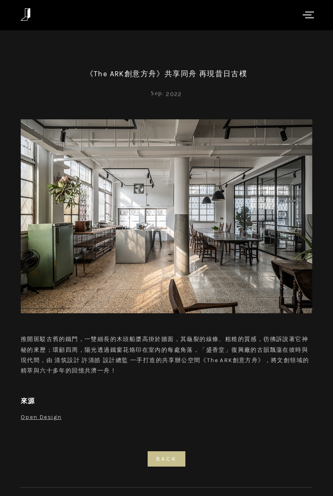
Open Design (41, 417)
